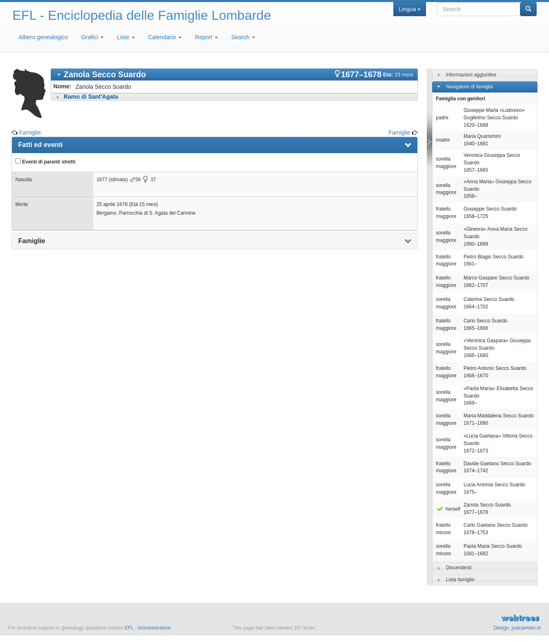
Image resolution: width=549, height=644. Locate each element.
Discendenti (458, 568)
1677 (102, 179)
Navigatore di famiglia (469, 87)
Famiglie (30, 132)
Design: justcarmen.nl (517, 628)
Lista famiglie (460, 579)
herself (448, 509)
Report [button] (206, 37)
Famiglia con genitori (460, 99)
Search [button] (243, 37)
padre (442, 118)
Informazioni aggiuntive (471, 75)
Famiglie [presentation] (31, 240)
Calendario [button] (165, 37)
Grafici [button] (92, 37)
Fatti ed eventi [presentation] (40, 144)
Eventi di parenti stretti (45, 161)
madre (443, 140)
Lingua (410, 9)
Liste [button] (126, 37)
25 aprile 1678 (112, 204)
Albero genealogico (43, 37)
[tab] (234, 74)
